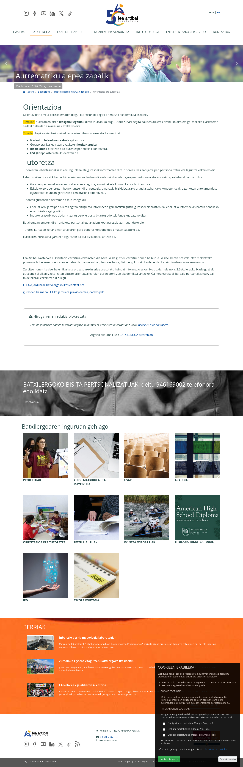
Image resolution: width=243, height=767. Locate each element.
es (218, 12)
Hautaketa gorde (169, 759)
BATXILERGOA (41, 32)
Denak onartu (228, 759)
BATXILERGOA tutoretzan (136, 335)
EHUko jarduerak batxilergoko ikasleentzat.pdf (53, 285)
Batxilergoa (44, 91)
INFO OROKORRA (147, 32)
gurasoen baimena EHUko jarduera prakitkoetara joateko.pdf (63, 292)
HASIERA (18, 32)
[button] (6, 63)
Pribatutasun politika (216, 749)
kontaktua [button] (32, 402)
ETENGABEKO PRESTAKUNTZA (109, 32)
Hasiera (28, 91)
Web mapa (124, 761)
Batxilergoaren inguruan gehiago (71, 91)
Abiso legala (141, 761)
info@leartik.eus (108, 737)
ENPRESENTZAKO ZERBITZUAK (186, 32)
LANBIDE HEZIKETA (69, 32)
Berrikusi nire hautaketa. (153, 325)
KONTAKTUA (221, 32)
